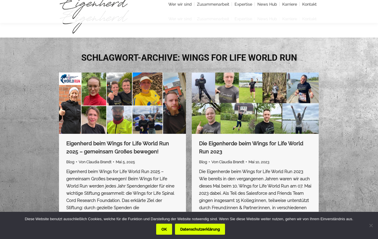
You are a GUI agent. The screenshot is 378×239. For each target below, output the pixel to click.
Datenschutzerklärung (200, 229)
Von (95, 162)
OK (164, 229)
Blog (70, 162)
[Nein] (371, 225)
